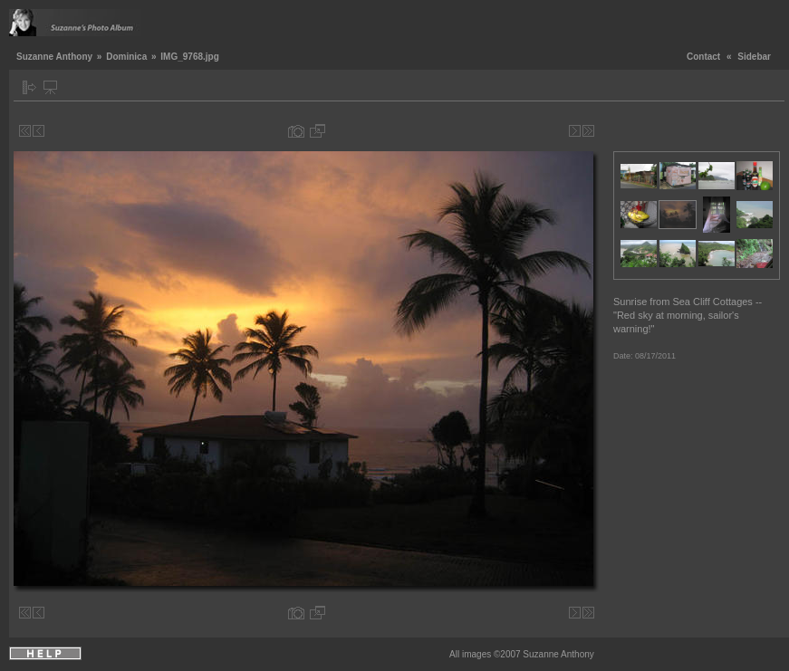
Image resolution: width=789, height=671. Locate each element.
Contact (703, 57)
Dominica (126, 57)
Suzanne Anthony (54, 57)
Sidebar (754, 57)
